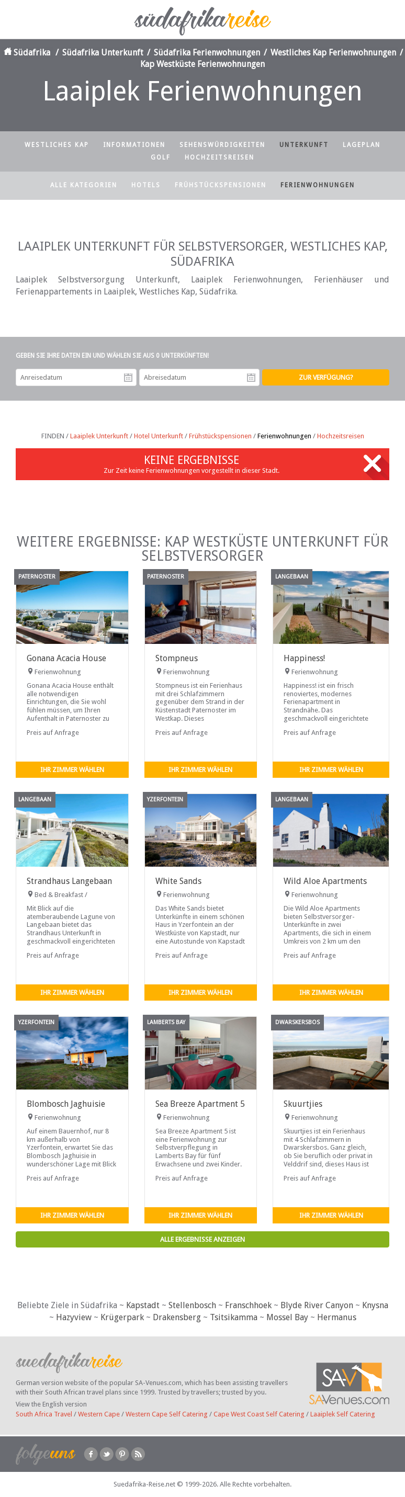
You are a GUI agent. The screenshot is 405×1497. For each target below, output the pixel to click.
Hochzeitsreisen (219, 157)
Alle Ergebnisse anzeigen (202, 1239)
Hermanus (336, 1317)
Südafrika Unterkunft (102, 53)
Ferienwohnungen (317, 185)
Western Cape (99, 1414)
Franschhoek (248, 1305)
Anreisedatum (128, 377)
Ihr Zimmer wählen (72, 770)
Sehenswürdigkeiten (222, 145)
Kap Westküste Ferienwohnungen (202, 64)
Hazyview (74, 1317)
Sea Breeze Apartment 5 (200, 1104)
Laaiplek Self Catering (342, 1414)
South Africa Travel (44, 1414)
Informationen (134, 145)
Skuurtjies (303, 1104)
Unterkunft (304, 145)
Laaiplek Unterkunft (99, 436)
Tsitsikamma (233, 1317)
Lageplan (361, 145)
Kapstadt (143, 1305)
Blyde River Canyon (316, 1305)
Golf (161, 157)
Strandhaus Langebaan (69, 881)
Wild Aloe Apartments (325, 881)
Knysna (375, 1305)
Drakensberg (177, 1317)
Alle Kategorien (83, 185)
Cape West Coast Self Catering (259, 1414)
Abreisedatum (251, 377)
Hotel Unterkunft (158, 436)
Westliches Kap (57, 145)
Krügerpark (122, 1317)
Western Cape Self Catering (167, 1414)
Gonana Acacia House (66, 658)
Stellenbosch (192, 1305)
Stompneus (176, 658)
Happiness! (304, 658)
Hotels (146, 185)
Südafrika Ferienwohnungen (207, 53)
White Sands (178, 881)
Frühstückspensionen (220, 185)
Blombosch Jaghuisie (66, 1104)
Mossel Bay (287, 1317)
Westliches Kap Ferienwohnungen (333, 53)
